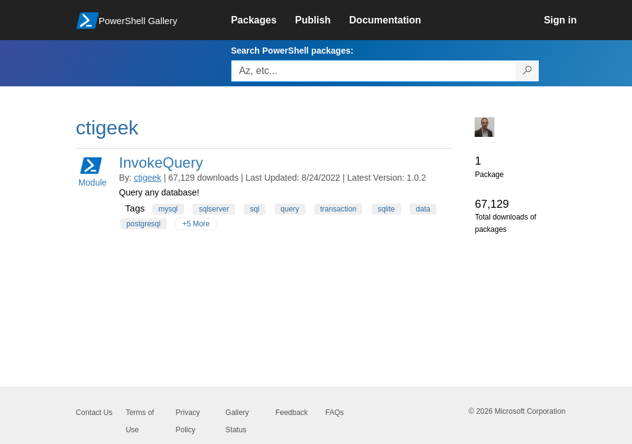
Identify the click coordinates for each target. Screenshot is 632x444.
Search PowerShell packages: (292, 51)
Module (92, 171)
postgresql (143, 224)
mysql (168, 209)
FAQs (334, 412)
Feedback (291, 412)
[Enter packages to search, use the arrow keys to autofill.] (373, 71)
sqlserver (214, 209)
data (423, 209)
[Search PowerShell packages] (527, 71)
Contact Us (94, 412)
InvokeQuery (161, 162)
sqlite (386, 209)
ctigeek (147, 178)
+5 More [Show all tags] (195, 224)
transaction (338, 209)
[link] (263, 20)
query (290, 209)
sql (254, 209)
